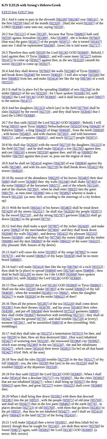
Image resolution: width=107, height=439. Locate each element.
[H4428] (95, 126)
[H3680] (31, 181)
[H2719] (44, 111)
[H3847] (30, 315)
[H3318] (51, 367)
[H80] (6, 181)
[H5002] (7, 97)
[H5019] (76, 126)
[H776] (45, 219)
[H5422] (92, 167)
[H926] (18, 367)
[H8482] (64, 404)
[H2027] (7, 296)
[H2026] (14, 111)
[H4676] (84, 215)
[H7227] (85, 56)
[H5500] (93, 75)
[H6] (63, 337)
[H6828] (98, 130)
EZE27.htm (25, 12)
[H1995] (51, 252)
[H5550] (42, 152)
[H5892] (65, 193)
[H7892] (80, 252)
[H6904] (81, 163)
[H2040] (29, 75)
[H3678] (44, 307)
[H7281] (19, 322)
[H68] (80, 237)
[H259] (17, 23)
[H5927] (35, 60)
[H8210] (19, 152)
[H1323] (39, 108)
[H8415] (7, 385)
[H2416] (70, 415)
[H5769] (96, 400)
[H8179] (7, 193)
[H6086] (7, 241)
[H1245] (53, 426)
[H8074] (57, 322)
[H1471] (7, 60)
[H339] (31, 289)
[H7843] (44, 71)
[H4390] (49, 45)
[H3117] (89, 359)
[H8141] (92, 19)
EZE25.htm (9, 12)
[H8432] (15, 93)
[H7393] (62, 134)
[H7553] (69, 311)
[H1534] (92, 185)
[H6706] (85, 78)
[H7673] (7, 256)
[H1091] (61, 422)
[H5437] (96, 41)
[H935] (14, 126)
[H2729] (78, 319)
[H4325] (94, 241)
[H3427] (7, 319)
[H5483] (25, 134)
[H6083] (13, 78)
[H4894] (63, 89)
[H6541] (36, 207)
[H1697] (89, 23)
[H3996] (38, 193)
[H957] (99, 97)
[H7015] (77, 333)
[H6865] (80, 34)
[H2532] (91, 233)
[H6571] (7, 137)
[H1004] (17, 237)
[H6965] (87, 152)
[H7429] (7, 211)
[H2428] (83, 226)
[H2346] (70, 71)
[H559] (58, 27)
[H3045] (86, 111)
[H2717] (94, 45)
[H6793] (18, 156)
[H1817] (34, 41)
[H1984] (75, 341)
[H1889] (62, 38)
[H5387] (43, 303)
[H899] (93, 311)
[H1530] (16, 64)
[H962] (15, 230)
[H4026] (56, 75)
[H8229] (53, 178)
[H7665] (94, 38)
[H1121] (20, 34)
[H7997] (53, 226)
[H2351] (38, 211)
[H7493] (91, 181)
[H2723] (28, 407)
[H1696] (79, 93)
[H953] (34, 400)
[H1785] (78, 148)
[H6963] (20, 185)
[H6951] (42, 137)
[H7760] (55, 237)
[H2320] (54, 23)
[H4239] (59, 163)
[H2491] (47, 293)
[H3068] (17, 27)
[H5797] (59, 215)
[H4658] (7, 293)
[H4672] (15, 430)
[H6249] (61, 19)
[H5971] (64, 41)
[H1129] (25, 274)
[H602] (63, 293)
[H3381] (15, 219)
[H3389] (42, 38)
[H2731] (78, 315)
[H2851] (65, 348)
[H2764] (86, 89)
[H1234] (17, 197)
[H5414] (52, 78)
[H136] (63, 52)
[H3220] (78, 60)
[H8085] (15, 259)
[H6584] (36, 311)
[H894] (18, 130)
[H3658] (69, 256)
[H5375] (46, 333)
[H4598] (7, 311)
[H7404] (53, 230)
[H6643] (15, 415)
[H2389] (32, 345)
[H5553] (7, 82)
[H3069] (82, 52)
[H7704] (83, 108)
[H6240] (73, 19)
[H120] (41, 34)
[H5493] (76, 307)
